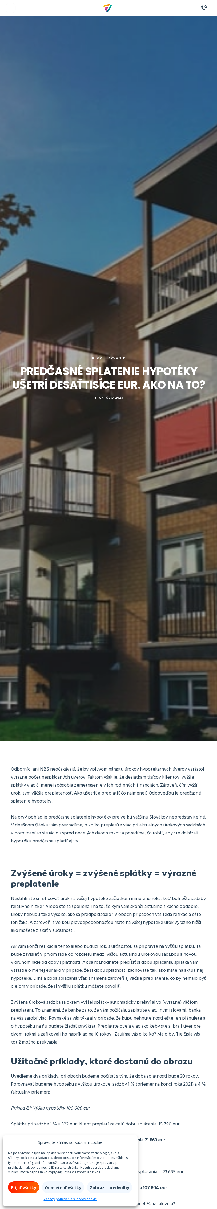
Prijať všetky (23, 1187)
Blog (97, 358)
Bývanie (116, 358)
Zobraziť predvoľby (109, 1187)
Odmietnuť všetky (63, 1187)
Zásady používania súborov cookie (70, 1199)
